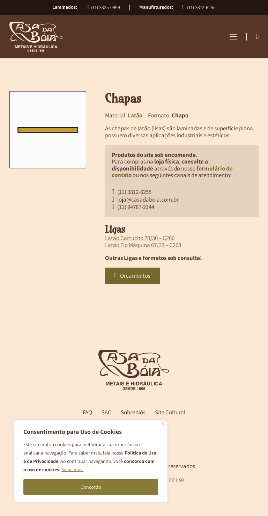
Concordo (91, 487)
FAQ (87, 412)
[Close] (162, 423)
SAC (106, 412)
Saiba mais (72, 469)
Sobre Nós (133, 412)
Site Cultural (170, 412)
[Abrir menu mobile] (233, 36)
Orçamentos (132, 275)
